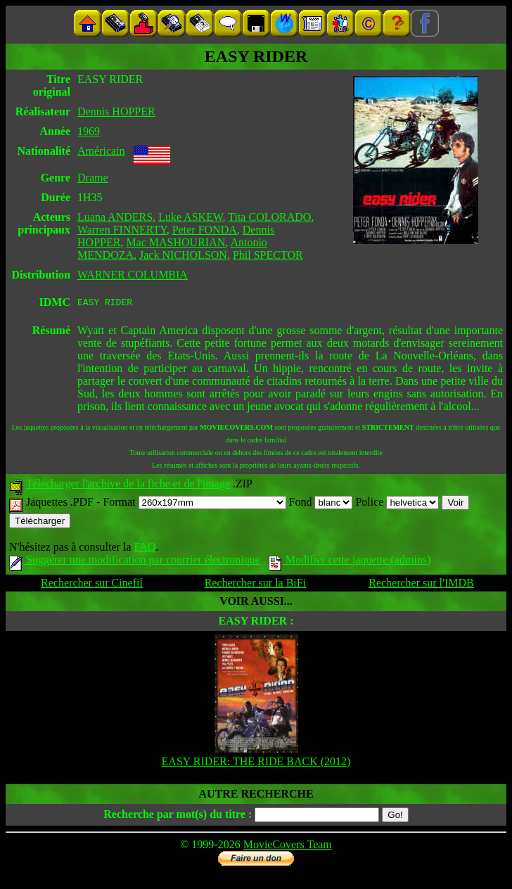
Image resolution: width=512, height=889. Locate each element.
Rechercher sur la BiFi (255, 585)
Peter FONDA (204, 230)
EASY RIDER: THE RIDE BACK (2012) (256, 763)
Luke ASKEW (190, 217)
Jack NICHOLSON (183, 255)
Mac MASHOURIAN (175, 242)
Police (397, 504)
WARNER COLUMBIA (132, 275)
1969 (88, 131)
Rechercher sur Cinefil (92, 585)
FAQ (144, 549)
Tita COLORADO (269, 217)
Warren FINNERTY (122, 230)
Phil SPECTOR (268, 255)
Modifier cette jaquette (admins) (350, 562)
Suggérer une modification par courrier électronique (134, 562)
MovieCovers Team (287, 846)
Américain (101, 151)
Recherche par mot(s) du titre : (177, 816)
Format (194, 504)
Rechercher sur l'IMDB (421, 585)
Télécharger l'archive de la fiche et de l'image (128, 486)
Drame (92, 178)
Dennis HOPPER (116, 111)
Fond (321, 504)
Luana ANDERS (115, 217)
